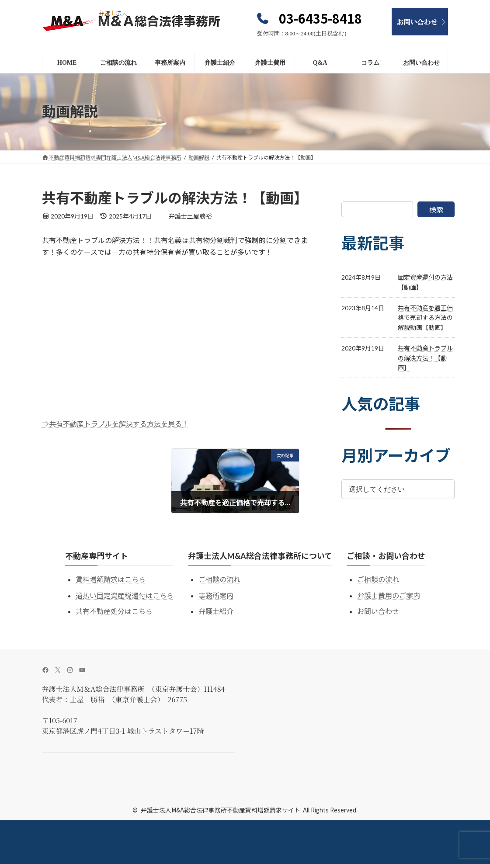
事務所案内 (215, 595)
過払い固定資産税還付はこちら (125, 595)
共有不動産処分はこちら (114, 611)
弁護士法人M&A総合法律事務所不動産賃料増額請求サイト (220, 809)
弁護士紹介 (215, 611)
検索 (436, 209)
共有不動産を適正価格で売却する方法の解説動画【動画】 (425, 317)
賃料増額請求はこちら (111, 579)
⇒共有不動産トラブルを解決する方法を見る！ (115, 424)
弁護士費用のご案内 (388, 595)
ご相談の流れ (219, 579)
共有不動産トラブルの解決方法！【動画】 (425, 357)
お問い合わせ (378, 611)
